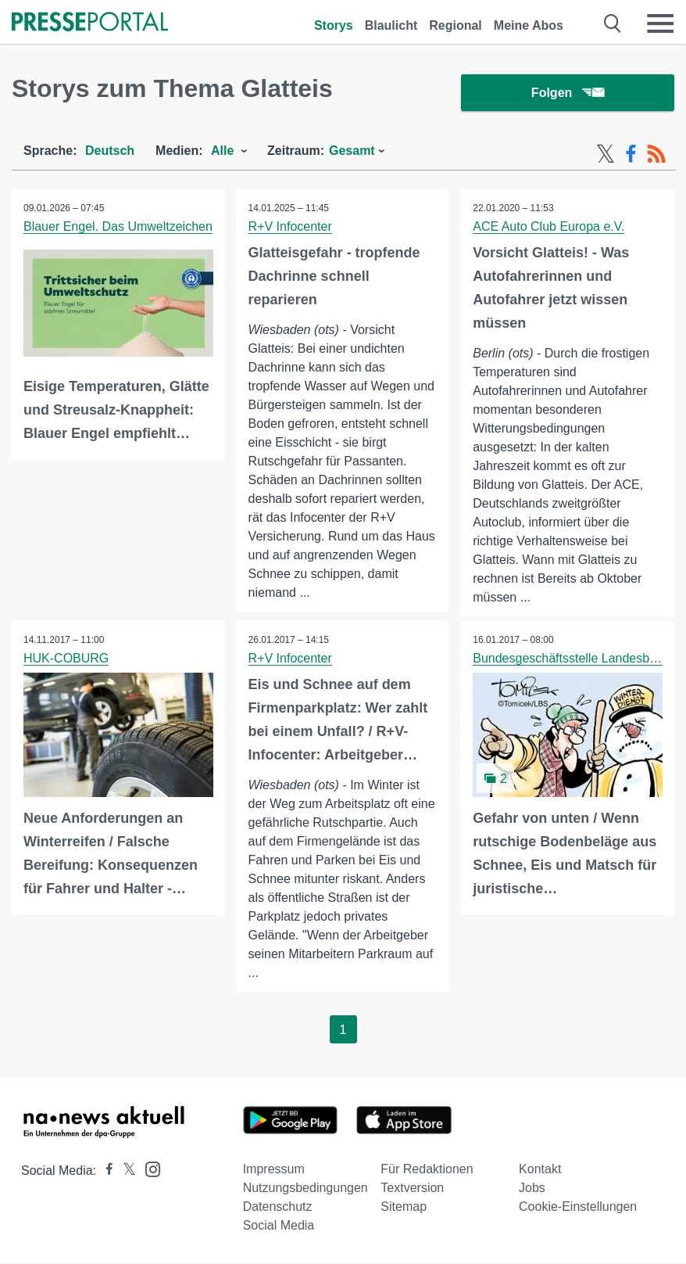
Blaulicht (391, 25)
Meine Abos (528, 25)
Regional (455, 25)
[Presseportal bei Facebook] (104, 1171)
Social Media (279, 1226)
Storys (333, 25)
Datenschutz (278, 1207)
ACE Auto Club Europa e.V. (548, 227)
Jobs (532, 1188)
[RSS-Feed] (656, 155)
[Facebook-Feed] (631, 155)
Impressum (274, 1169)
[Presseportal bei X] (124, 1171)
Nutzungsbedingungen (305, 1188)
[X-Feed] (605, 155)
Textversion (412, 1188)
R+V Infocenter (290, 227)
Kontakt (540, 1169)
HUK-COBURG (66, 659)
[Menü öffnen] (660, 23)
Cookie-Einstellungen (578, 1207)
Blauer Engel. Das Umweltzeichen (118, 227)
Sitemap (404, 1207)
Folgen (567, 93)
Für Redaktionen (427, 1169)
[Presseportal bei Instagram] (148, 1169)
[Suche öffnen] (613, 23)
